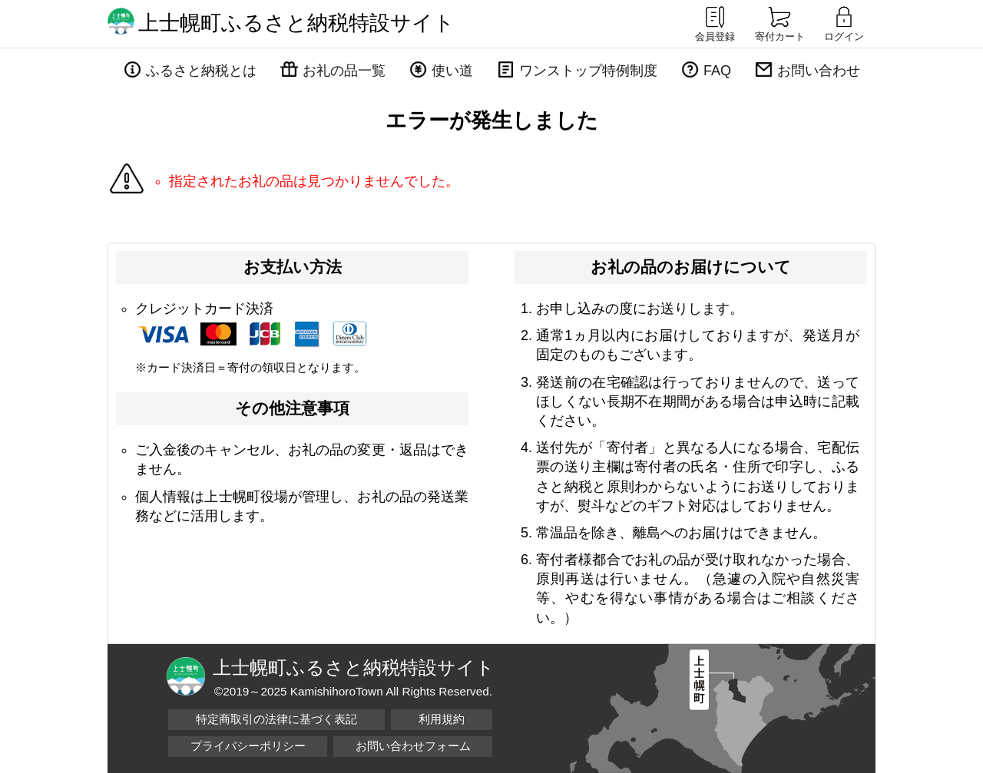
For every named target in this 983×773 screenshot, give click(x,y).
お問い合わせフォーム (413, 745)
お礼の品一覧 (344, 70)
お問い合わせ (818, 70)
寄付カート (780, 23)
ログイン (844, 23)
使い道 (452, 70)
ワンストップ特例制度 (588, 70)
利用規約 (442, 718)
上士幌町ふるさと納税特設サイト (296, 23)
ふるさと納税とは (201, 70)
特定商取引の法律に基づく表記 (276, 718)
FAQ (717, 70)
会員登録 (715, 23)
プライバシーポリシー (248, 745)
